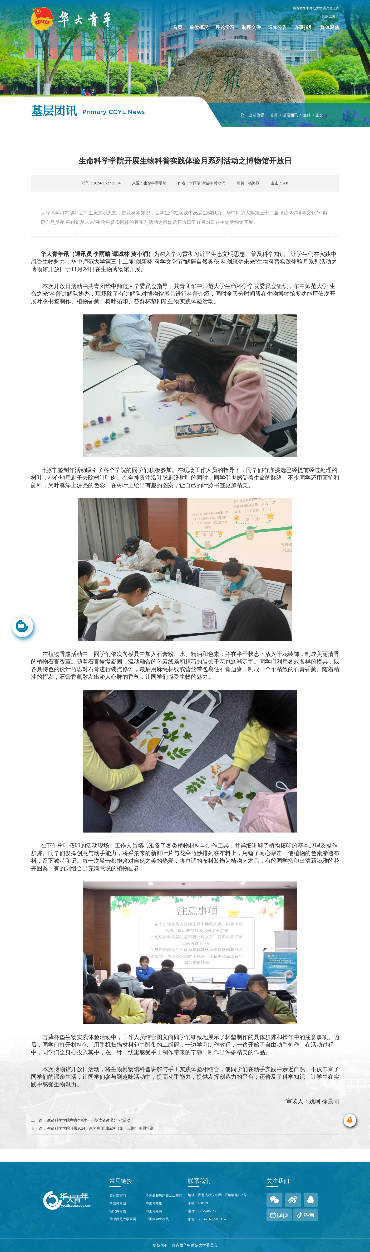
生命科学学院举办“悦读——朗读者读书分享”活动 (88, 1120)
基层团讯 (290, 115)
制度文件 (251, 27)
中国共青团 (117, 1203)
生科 (307, 115)
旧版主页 (328, 16)
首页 (177, 27)
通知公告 (277, 27)
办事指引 (303, 27)
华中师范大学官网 (122, 1219)
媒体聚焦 (329, 27)
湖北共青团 (117, 1211)
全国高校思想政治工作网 (164, 1195)
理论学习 (225, 27)
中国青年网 (154, 1211)
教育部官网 (117, 1195)
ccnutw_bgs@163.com (213, 1219)
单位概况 (198, 27)
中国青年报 (154, 1203)
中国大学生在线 (157, 1219)
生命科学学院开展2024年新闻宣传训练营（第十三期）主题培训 (100, 1128)
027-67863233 (207, 1211)
